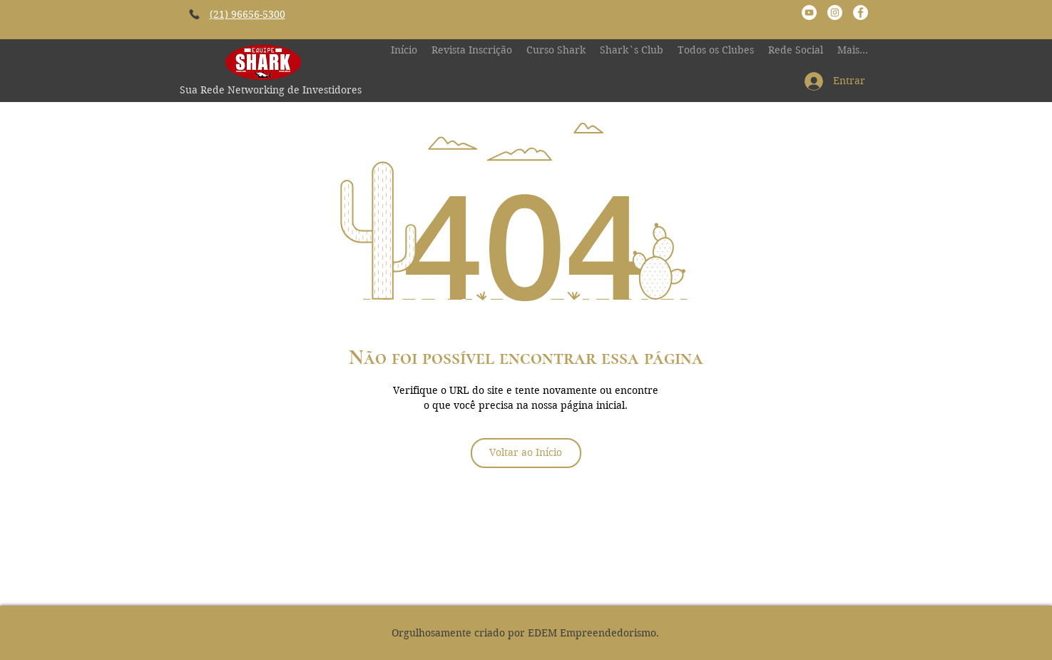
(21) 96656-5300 (247, 14)
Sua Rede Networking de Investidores (271, 89)
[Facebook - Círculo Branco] (860, 12)
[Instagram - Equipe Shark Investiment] (834, 12)
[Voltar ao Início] (526, 453)
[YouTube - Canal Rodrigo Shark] (809, 12)
